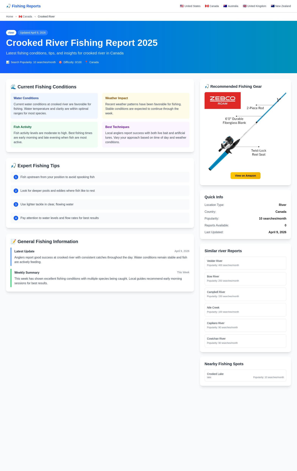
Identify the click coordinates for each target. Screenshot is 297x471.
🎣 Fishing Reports (23, 6)
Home (9, 16)
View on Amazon (245, 175)
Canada (25, 16)
